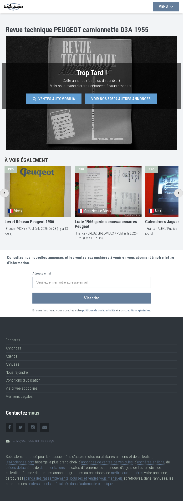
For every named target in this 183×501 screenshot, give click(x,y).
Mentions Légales (19, 396)
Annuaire (12, 364)
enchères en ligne (150, 462)
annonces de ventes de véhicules (107, 462)
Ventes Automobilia (54, 99)
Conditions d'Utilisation (23, 380)
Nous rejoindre (17, 372)
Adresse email (41, 273)
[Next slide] (178, 193)
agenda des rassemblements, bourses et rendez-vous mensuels (73, 478)
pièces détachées (19, 467)
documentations (52, 467)
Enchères (13, 340)
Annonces (13, 348)
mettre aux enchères (127, 473)
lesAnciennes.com (20, 462)
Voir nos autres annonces (121, 99)
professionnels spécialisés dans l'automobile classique (70, 483)
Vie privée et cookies (22, 388)
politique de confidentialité (98, 310)
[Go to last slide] (4, 193)
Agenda (11, 356)
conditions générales (137, 310)
